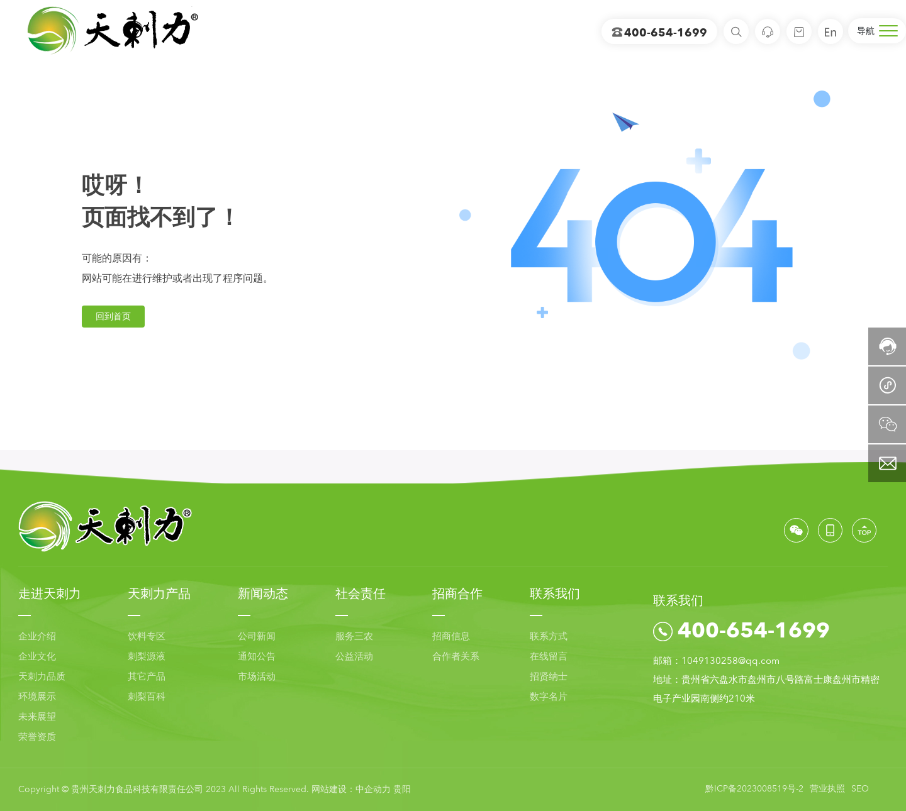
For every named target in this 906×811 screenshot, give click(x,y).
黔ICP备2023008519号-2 (754, 789)
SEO (860, 789)
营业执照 (827, 789)
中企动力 (373, 789)
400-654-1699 (659, 33)
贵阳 (402, 789)
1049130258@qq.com (730, 660)
